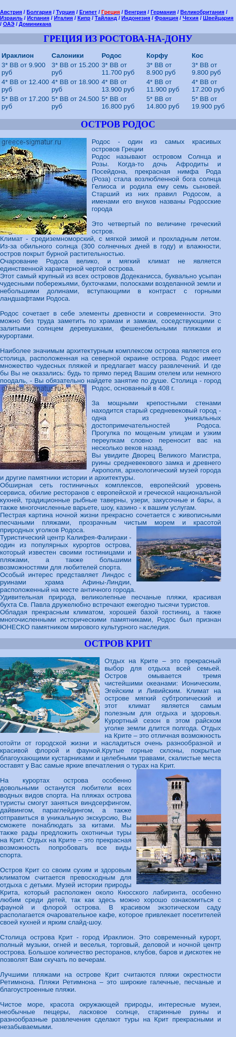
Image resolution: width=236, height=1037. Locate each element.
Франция (166, 18)
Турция (65, 12)
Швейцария (218, 18)
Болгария (38, 12)
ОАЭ (8, 24)
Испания (38, 18)
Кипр (83, 18)
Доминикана (35, 24)
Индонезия (135, 18)
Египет (88, 12)
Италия (63, 18)
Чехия (191, 18)
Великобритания (202, 12)
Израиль (11, 18)
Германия (163, 12)
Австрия (11, 12)
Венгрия (135, 12)
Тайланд (106, 18)
